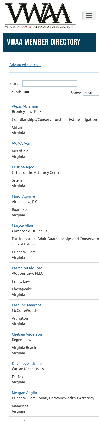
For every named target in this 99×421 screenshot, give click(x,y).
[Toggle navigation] (89, 15)
